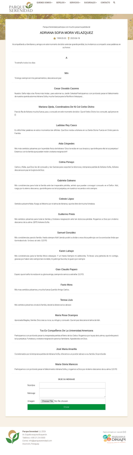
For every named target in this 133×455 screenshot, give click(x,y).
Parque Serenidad (21, 7)
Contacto (105, 3)
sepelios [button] (61, 3)
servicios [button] (75, 3)
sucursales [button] (90, 3)
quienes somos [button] (44, 3)
